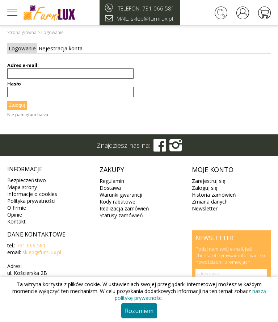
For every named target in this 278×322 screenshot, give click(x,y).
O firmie (16, 207)
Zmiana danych (210, 201)
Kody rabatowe (117, 201)
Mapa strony (22, 187)
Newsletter (205, 208)
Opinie (14, 214)
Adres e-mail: (23, 65)
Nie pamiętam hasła (27, 115)
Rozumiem (139, 311)
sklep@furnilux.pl (41, 252)
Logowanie (22, 48)
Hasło (14, 83)
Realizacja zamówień (124, 208)
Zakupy (112, 169)
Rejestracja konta (61, 48)
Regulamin (112, 180)
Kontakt (16, 221)
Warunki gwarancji (121, 194)
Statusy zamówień (121, 215)
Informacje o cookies (32, 194)
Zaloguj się (205, 187)
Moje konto (212, 169)
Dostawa (110, 187)
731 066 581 (158, 8)
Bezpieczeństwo (26, 180)
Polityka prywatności (31, 200)
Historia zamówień (214, 194)
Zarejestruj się (209, 180)
